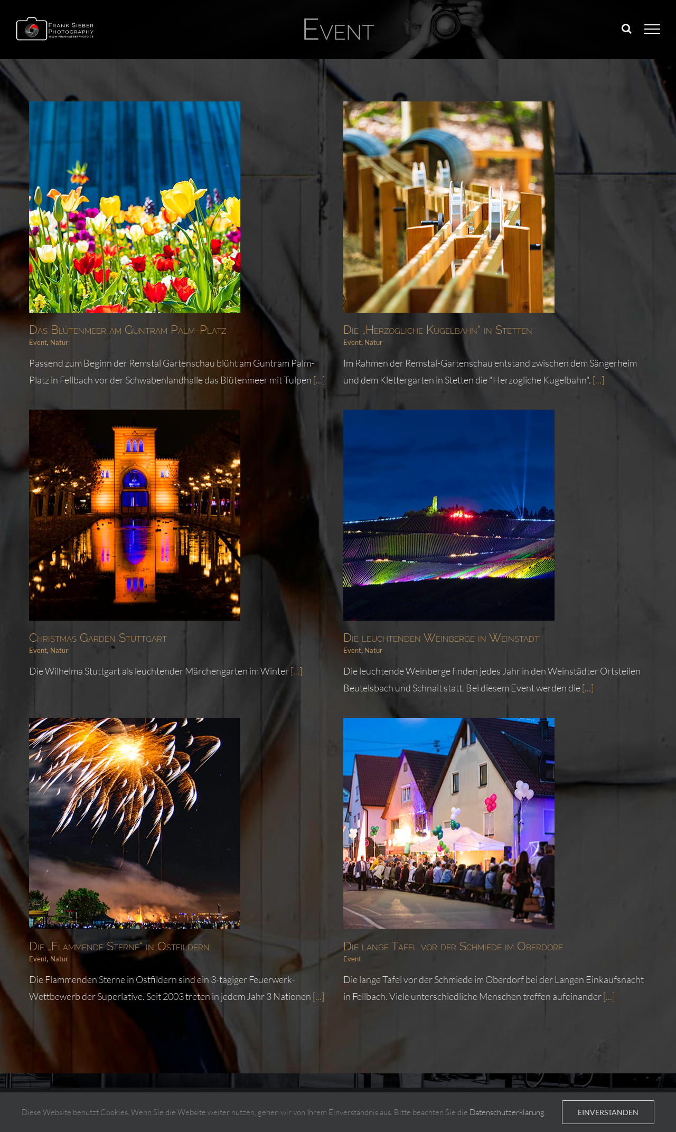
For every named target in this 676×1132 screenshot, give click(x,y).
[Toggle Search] (627, 28)
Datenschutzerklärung (507, 1112)
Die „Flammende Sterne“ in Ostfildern (145, 909)
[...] (585, 380)
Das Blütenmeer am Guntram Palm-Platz (127, 329)
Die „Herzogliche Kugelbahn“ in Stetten (424, 329)
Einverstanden (608, 1112)
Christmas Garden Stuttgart (151, 599)
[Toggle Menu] (652, 29)
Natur (59, 342)
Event (38, 342)
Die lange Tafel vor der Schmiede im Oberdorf (466, 909)
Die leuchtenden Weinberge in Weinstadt (402, 641)
